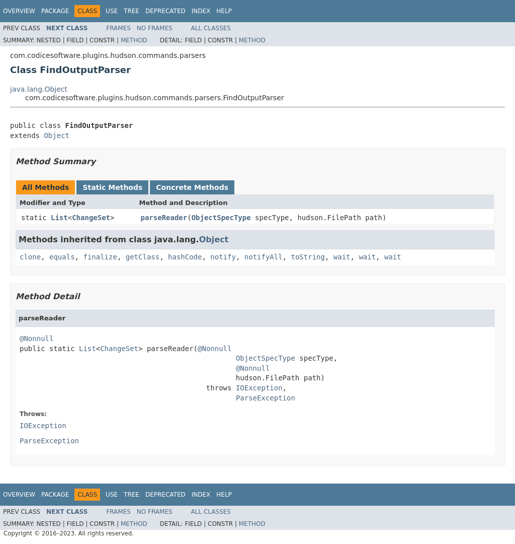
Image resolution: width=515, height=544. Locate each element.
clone (30, 257)
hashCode (185, 257)
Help (224, 11)
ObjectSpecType (221, 218)
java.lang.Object (38, 89)
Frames (118, 28)
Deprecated (165, 11)
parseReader (164, 218)
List (59, 218)
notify (223, 257)
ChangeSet (91, 218)
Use (112, 11)
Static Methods (112, 187)
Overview (19, 11)
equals (62, 257)
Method (134, 40)
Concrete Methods (192, 187)
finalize (100, 257)
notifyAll (263, 257)
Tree (131, 11)
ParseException (265, 398)
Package (55, 11)
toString (308, 257)
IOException (259, 388)
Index (201, 11)
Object (56, 135)
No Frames (155, 28)
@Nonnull (36, 338)
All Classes (211, 28)
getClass (142, 257)
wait (342, 257)
